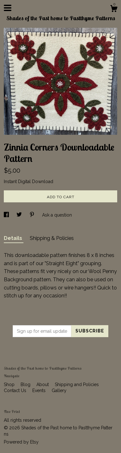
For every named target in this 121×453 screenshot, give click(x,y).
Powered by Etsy (21, 441)
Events (39, 390)
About (43, 384)
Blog (26, 384)
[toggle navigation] (7, 8)
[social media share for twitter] (19, 215)
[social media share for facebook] (7, 215)
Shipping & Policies (52, 238)
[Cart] (113, 9)
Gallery (59, 390)
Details (13, 238)
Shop (10, 384)
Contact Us (16, 390)
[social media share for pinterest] (32, 215)
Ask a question (57, 215)
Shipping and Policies (77, 384)
